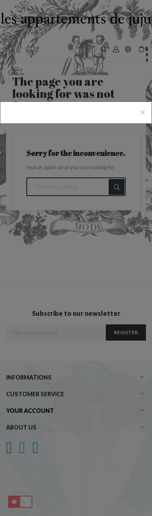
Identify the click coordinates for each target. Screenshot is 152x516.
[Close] (143, 112)
